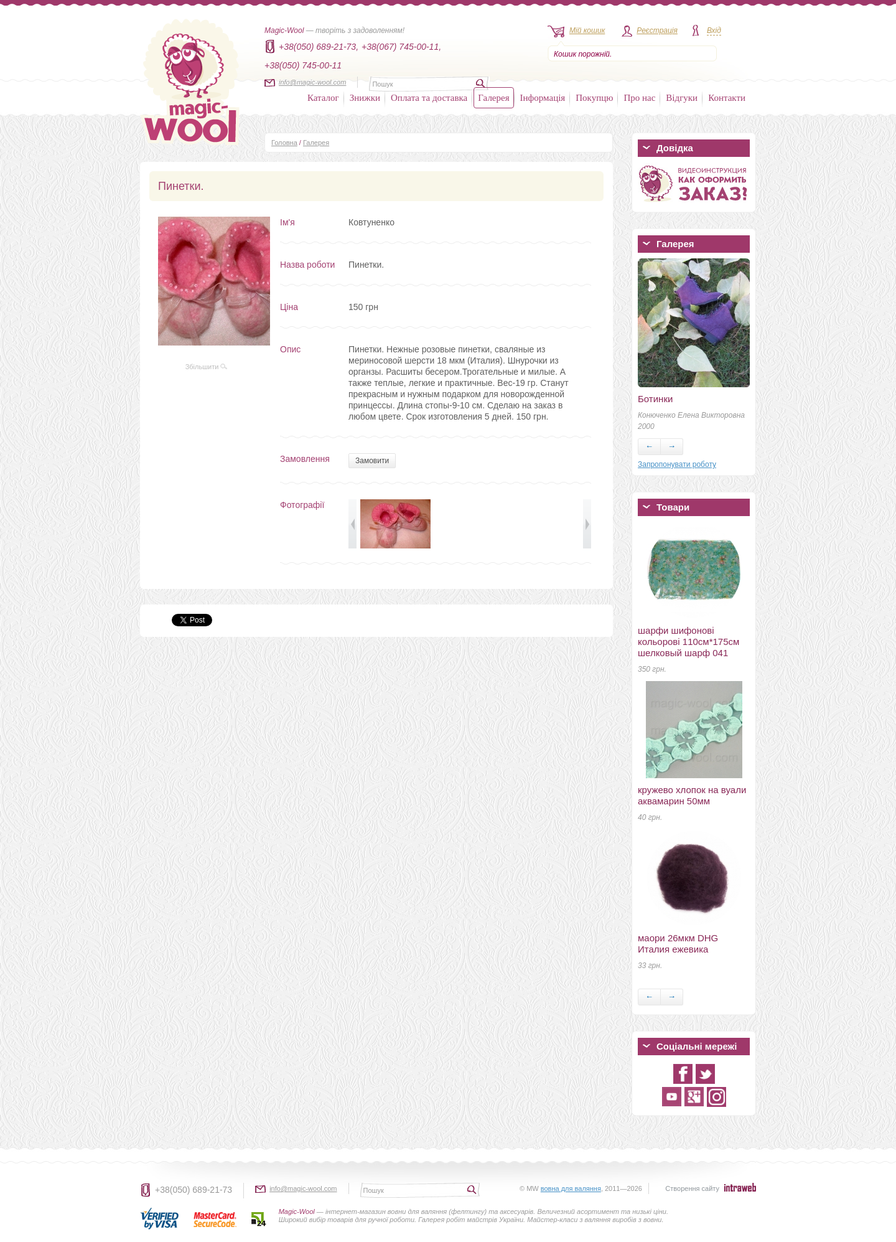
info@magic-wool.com (312, 82)
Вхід (714, 30)
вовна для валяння (571, 1188)
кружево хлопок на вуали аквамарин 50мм (692, 795)
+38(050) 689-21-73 (193, 1190)
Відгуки (682, 98)
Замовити (372, 460)
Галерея (493, 98)
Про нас (639, 98)
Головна (284, 142)
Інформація (543, 98)
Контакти (726, 98)
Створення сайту (692, 1188)
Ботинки (655, 398)
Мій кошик (587, 30)
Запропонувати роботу (677, 464)
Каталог (323, 98)
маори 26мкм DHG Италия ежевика (678, 943)
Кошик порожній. (583, 54)
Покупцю (594, 98)
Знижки (365, 98)
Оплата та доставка (429, 98)
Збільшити (206, 366)
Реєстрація (657, 30)
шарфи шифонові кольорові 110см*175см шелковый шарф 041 (688, 641)
